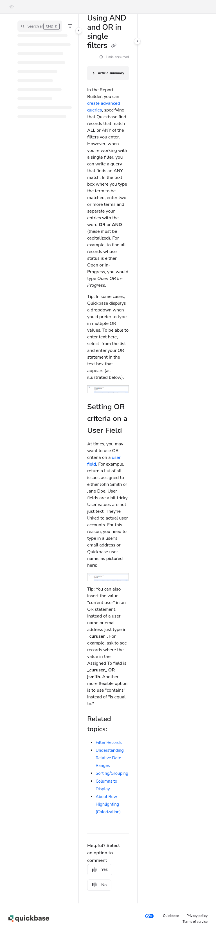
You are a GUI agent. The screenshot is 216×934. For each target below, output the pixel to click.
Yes (100, 869)
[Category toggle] (78, 30)
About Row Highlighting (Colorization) (108, 804)
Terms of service (195, 921)
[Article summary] (108, 73)
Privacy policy (197, 916)
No (99, 885)
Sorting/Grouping (112, 773)
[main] (108, 458)
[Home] (12, 7)
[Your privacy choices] (149, 916)
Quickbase (171, 916)
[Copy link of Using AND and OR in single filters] (113, 46)
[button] (39, 26)
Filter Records (109, 742)
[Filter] (70, 26)
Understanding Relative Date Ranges (110, 758)
